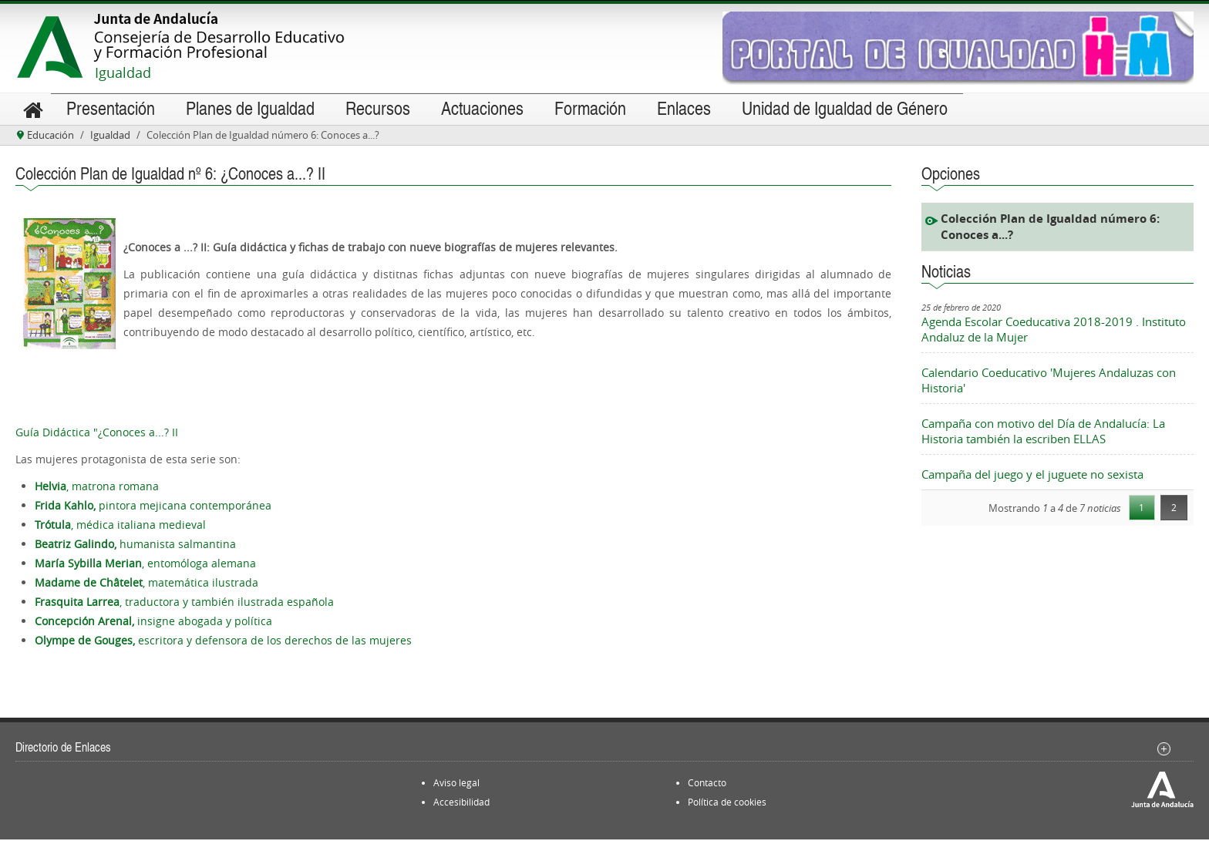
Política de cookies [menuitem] (727, 803)
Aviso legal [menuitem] (456, 784)
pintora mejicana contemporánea (153, 507)
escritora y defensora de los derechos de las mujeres (223, 641)
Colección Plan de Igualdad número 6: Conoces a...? (1050, 228)
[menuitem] (33, 110)
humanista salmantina (135, 545)
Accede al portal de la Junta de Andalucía (50, 47)
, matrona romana (97, 487)
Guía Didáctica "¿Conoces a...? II (96, 433)
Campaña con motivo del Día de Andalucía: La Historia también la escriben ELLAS (1043, 432)
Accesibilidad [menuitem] (461, 803)
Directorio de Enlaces (63, 748)
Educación (50, 136)
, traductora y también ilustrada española (184, 603)
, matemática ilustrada (146, 584)
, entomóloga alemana (145, 564)
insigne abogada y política (153, 622)
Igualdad (123, 72)
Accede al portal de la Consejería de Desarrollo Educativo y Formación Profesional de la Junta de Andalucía (245, 37)
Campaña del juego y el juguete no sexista (1032, 475)
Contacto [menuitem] (707, 784)
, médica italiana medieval (120, 526)
